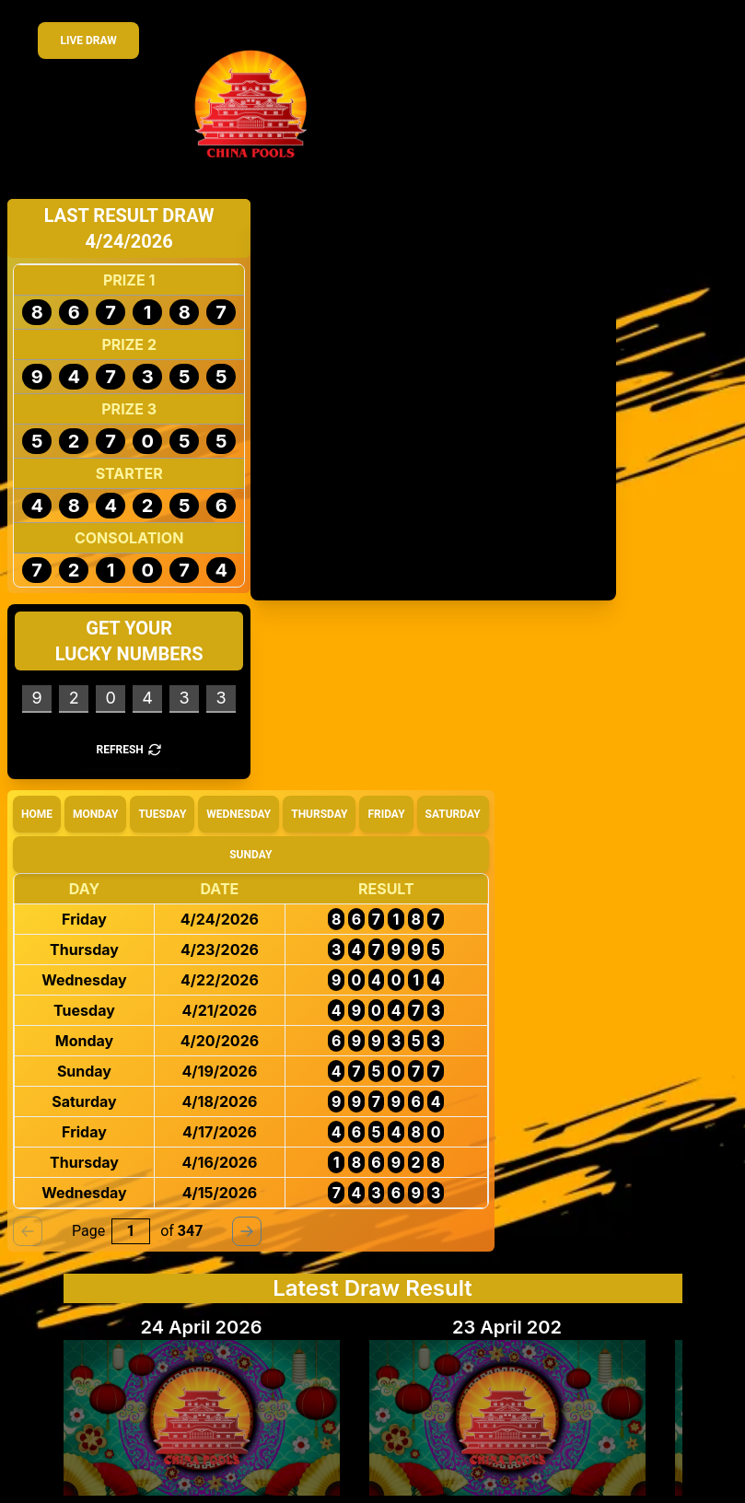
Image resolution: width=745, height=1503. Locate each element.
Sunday (250, 854)
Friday (385, 814)
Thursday (319, 814)
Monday (96, 814)
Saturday (453, 814)
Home (36, 814)
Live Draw (88, 40)
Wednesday (238, 814)
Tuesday (162, 814)
